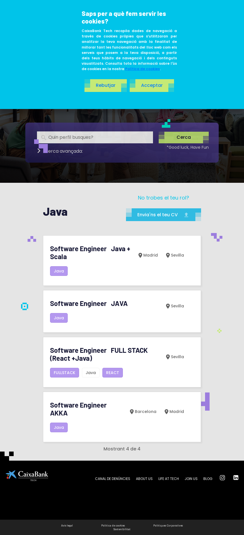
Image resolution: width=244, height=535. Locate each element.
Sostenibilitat (122, 529)
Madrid (147, 255)
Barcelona (142, 411)
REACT (112, 372)
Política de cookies (142, 68)
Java (59, 271)
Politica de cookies (113, 525)
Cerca (183, 137)
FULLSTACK (64, 372)
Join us (191, 478)
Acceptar (152, 85)
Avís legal (67, 525)
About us (144, 478)
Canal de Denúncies (112, 478)
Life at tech (168, 478)
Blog (207, 478)
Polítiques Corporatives (168, 525)
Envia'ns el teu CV (163, 214)
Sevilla (174, 255)
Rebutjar (105, 85)
